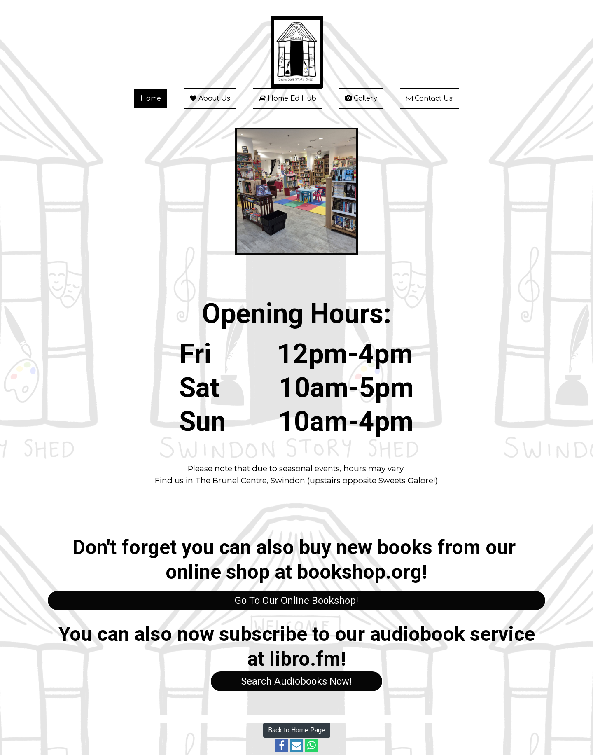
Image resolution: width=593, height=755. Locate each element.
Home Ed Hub (287, 98)
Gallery (361, 98)
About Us (210, 98)
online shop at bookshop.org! (296, 572)
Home (150, 98)
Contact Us (429, 98)
